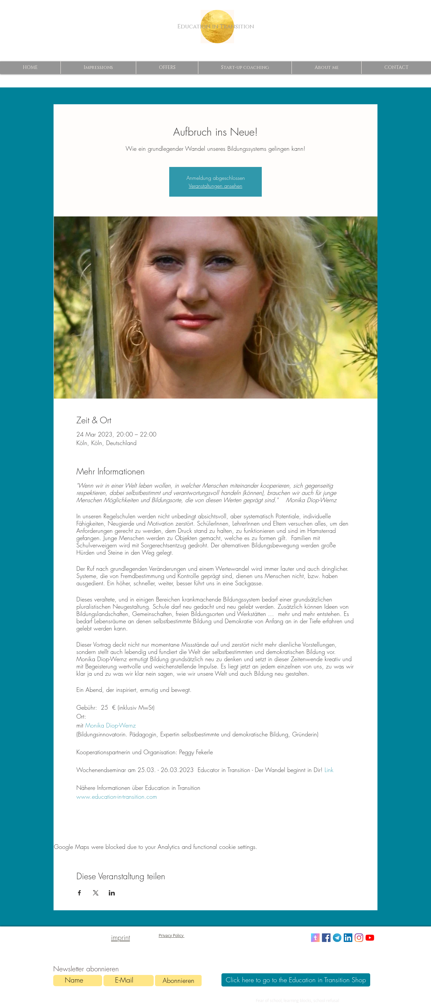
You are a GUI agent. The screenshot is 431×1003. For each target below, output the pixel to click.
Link (329, 770)
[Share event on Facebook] (79, 892)
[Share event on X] (96, 892)
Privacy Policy (171, 935)
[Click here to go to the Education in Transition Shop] (295, 980)
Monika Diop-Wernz (111, 725)
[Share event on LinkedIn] (112, 892)
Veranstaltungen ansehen (215, 185)
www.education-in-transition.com (117, 796)
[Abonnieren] (178, 980)
